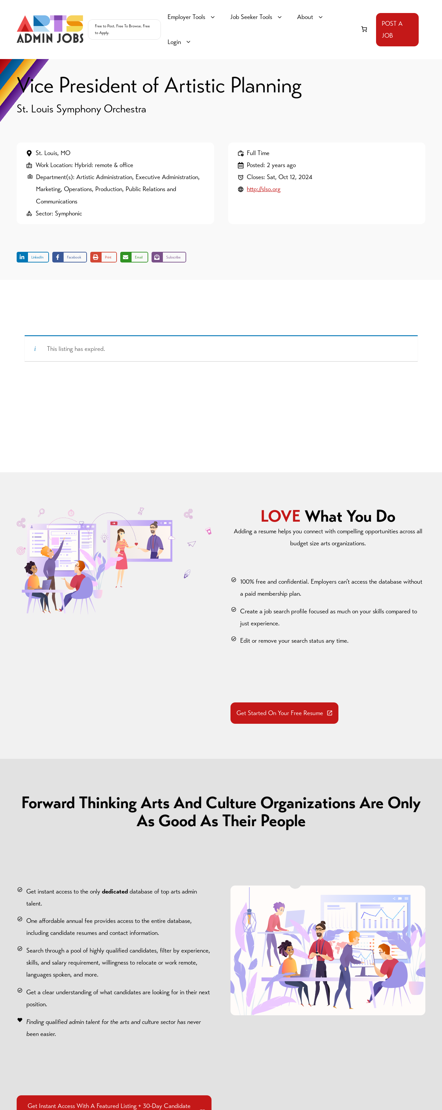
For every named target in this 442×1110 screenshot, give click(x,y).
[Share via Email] (134, 257)
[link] (364, 29)
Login (180, 42)
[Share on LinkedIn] (33, 257)
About (311, 17)
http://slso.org (263, 189)
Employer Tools (192, 17)
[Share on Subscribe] (169, 257)
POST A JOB (392, 29)
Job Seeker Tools (257, 17)
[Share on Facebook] (69, 257)
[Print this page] (103, 257)
